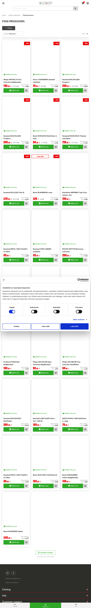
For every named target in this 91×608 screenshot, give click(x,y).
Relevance (13, 34)
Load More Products (46, 553)
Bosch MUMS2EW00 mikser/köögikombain (70, 476)
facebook (13, 573)
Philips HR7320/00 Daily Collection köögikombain (42, 363)
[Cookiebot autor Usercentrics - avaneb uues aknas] (79, 280)
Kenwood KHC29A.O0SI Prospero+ (12, 137)
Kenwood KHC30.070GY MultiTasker (12, 419)
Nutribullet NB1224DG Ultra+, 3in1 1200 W (44, 419)
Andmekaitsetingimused (12, 578)
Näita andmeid (78, 319)
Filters (8, 28)
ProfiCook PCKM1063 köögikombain (11, 363)
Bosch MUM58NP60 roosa (42, 192)
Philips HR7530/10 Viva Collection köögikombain (12, 80)
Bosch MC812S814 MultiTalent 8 (45, 475)
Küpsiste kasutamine (12, 582)
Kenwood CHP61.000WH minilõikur (42, 250)
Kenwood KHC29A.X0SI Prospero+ (71, 80)
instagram (7, 573)
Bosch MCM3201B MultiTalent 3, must (45, 137)
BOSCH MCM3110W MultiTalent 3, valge (74, 419)
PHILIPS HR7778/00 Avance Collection (73, 250)
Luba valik (45, 326)
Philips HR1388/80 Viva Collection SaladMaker (71, 363)
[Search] (45, 8)
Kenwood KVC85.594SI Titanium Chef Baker (74, 137)
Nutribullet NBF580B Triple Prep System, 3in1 (74, 193)
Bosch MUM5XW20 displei (13, 531)
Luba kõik (74, 326)
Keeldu (16, 326)
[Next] (87, 33)
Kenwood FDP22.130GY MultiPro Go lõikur (15, 250)
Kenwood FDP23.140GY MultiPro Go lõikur (15, 476)
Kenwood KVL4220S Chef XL (13, 192)
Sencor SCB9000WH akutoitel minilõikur (44, 80)
